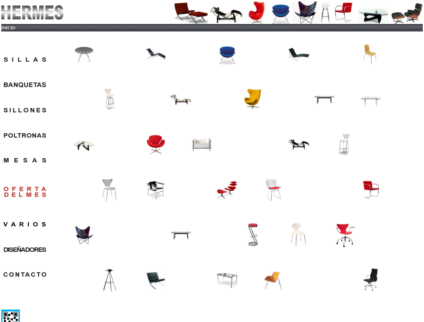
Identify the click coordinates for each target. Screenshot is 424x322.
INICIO (8, 28)
